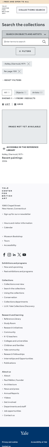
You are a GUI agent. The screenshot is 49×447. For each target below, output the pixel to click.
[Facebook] (4, 255)
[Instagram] (9, 255)
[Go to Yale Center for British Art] (5, 10)
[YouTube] (24, 255)
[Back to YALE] (7, 193)
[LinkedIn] (14, 255)
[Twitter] (19, 255)
